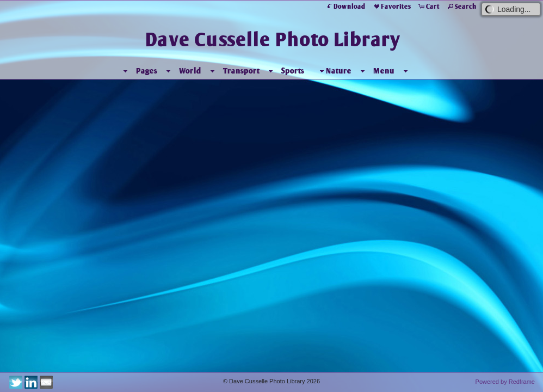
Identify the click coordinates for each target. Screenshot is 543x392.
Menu (383, 70)
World (190, 70)
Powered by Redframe (505, 381)
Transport (241, 70)
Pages (146, 70)
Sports (292, 70)
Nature (334, 71)
